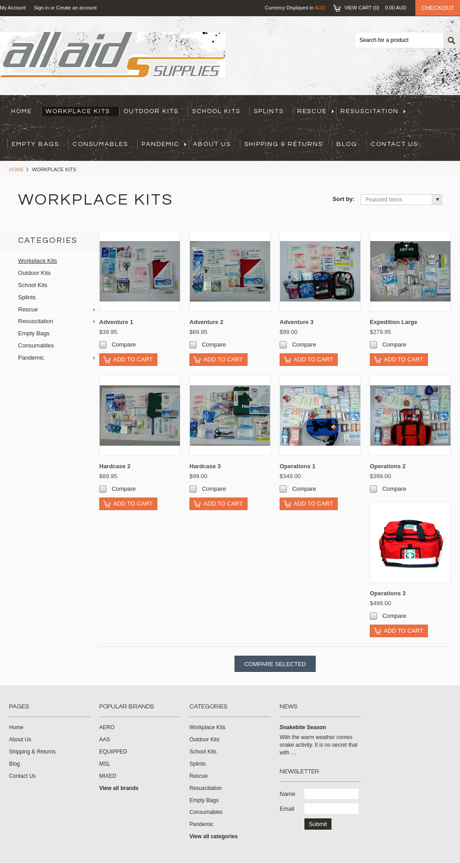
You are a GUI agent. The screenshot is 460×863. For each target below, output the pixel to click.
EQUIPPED (113, 752)
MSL (104, 764)
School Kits (216, 111)
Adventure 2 (206, 322)
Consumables (100, 144)
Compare (124, 344)
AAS (104, 739)
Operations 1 (297, 466)
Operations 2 (387, 466)
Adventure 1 (116, 322)
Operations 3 (387, 593)
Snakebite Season (303, 727)
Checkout (437, 8)
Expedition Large (393, 322)
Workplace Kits (78, 111)
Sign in (41, 7)
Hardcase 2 (114, 466)
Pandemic (164, 144)
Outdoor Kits (151, 111)
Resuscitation (372, 111)
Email (287, 808)
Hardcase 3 (205, 466)
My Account (13, 7)
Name (287, 793)
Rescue (315, 111)
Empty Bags (35, 144)
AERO (107, 727)
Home (16, 169)
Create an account (76, 7)
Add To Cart (132, 359)
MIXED (107, 776)
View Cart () (375, 7)
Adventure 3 (296, 322)
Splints (269, 111)
